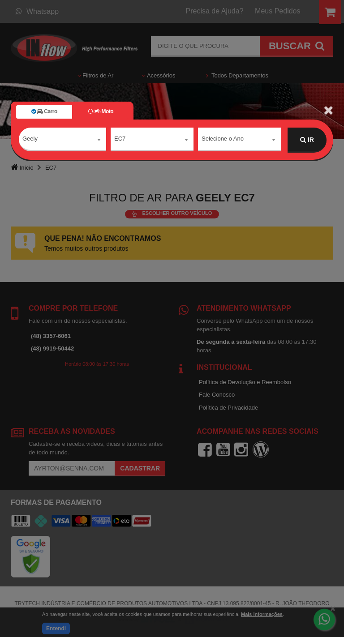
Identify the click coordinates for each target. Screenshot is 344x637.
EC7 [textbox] (119, 139)
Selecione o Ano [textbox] (223, 139)
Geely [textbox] (30, 139)
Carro (44, 111)
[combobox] (62, 140)
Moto (100, 111)
